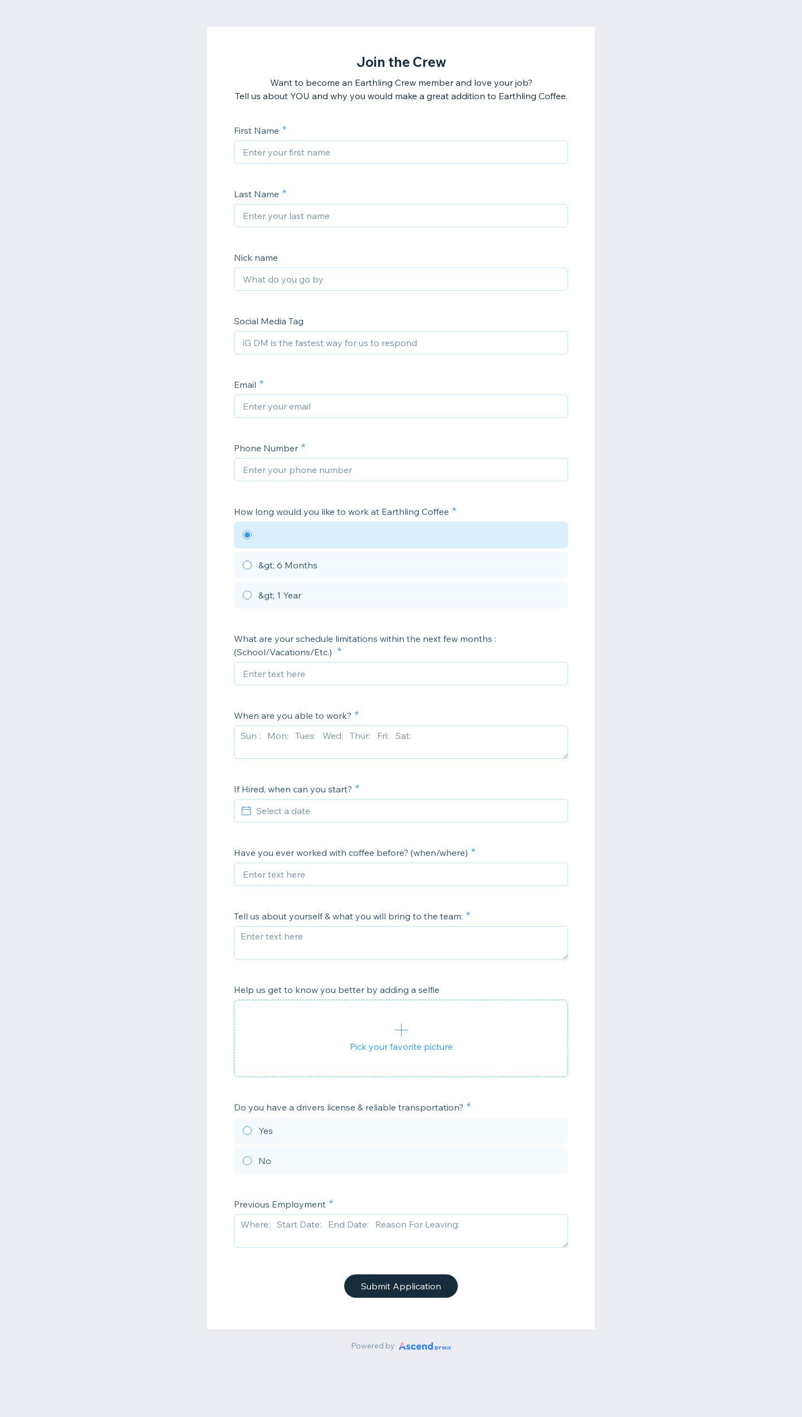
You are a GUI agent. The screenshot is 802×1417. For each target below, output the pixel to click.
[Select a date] (408, 811)
